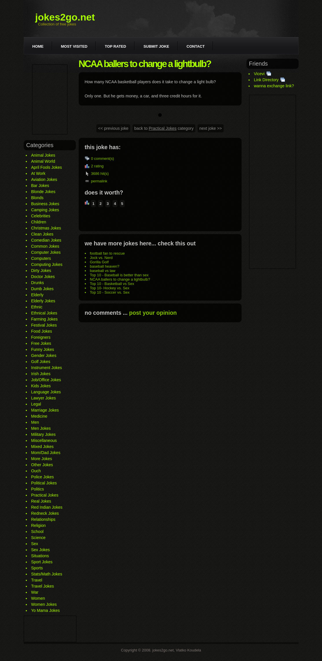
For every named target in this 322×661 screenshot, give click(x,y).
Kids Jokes (41, 386)
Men (35, 422)
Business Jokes (45, 203)
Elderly (37, 294)
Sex (34, 543)
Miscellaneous (44, 440)
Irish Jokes (41, 373)
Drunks (37, 282)
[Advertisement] (49, 99)
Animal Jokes (43, 155)
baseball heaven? (104, 266)
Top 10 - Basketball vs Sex (112, 284)
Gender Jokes (43, 355)
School (37, 531)
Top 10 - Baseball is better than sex (119, 275)
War (34, 592)
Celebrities (40, 216)
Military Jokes (43, 434)
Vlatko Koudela (188, 650)
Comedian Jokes (46, 240)
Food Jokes (41, 331)
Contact (196, 46)
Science (38, 537)
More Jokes (41, 458)
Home (38, 46)
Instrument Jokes (46, 367)
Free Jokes (41, 343)
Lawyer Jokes (43, 398)
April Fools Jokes (46, 167)
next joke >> (210, 128)
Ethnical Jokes (44, 313)
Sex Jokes (40, 549)
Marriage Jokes (45, 410)
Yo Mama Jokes (45, 610)
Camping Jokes (45, 210)
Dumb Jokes (42, 288)
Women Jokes (44, 604)
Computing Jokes (46, 264)
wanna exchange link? (274, 86)
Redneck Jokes (45, 513)
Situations (40, 555)
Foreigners (41, 337)
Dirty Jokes (41, 270)
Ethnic (37, 307)
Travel (36, 580)
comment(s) (104, 158)
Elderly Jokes (43, 301)
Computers (41, 258)
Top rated (115, 46)
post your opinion (153, 313)
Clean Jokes (42, 234)
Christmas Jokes (46, 228)
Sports (37, 568)
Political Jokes (44, 483)
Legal (36, 404)
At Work (38, 173)
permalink (99, 181)
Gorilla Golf (99, 262)
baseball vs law (102, 271)
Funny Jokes (42, 349)
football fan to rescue (107, 253)
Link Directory (266, 79)
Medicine (39, 416)
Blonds (37, 197)
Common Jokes (45, 246)
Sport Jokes (42, 562)
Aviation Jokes (44, 179)
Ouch (36, 471)
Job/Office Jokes (46, 379)
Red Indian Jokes (46, 507)
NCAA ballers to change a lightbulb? (120, 279)
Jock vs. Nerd (101, 257)
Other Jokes (42, 464)
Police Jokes (42, 477)
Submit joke (156, 46)
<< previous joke (113, 128)
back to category (164, 128)
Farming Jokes (44, 319)
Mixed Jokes (42, 446)
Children (38, 222)
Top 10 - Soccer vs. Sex (110, 292)
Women (38, 598)
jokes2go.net (65, 17)
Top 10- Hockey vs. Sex (110, 288)
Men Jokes (41, 428)
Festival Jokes (44, 325)
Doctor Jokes (43, 276)
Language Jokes (46, 392)
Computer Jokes (46, 252)
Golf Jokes (40, 361)
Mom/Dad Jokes (45, 452)
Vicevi (259, 73)
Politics (37, 489)
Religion (38, 525)
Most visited (74, 46)
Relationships (43, 519)
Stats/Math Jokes (46, 574)
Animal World (43, 161)
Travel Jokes (42, 586)
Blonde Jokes (43, 191)
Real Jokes (41, 501)
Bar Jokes (40, 185)
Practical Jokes (44, 495)
